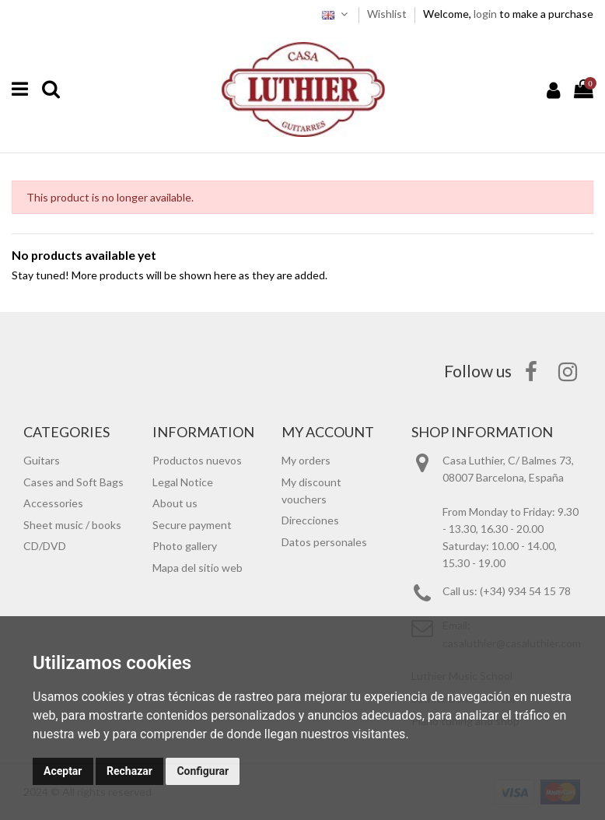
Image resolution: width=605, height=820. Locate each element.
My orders (306, 460)
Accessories (53, 503)
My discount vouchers (311, 490)
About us (175, 503)
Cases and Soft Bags (73, 482)
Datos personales (324, 541)
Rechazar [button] (129, 771)
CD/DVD (44, 545)
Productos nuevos (197, 460)
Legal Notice (182, 482)
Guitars (41, 460)
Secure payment (192, 524)
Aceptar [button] (63, 771)
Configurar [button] (203, 771)
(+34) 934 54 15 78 (525, 590)
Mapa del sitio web (197, 567)
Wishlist (388, 13)
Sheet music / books (72, 524)
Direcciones (310, 520)
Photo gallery (184, 545)
